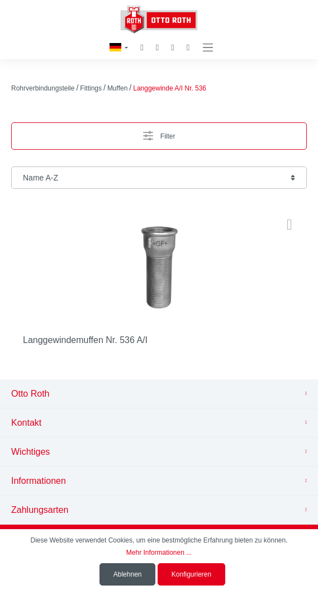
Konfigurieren (191, 574)
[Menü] (208, 47)
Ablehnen (127, 574)
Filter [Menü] (159, 133)
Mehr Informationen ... (159, 552)
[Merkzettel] (157, 47)
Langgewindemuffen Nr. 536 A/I (85, 340)
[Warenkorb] (188, 47)
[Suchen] (141, 47)
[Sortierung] (159, 177)
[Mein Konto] (172, 47)
